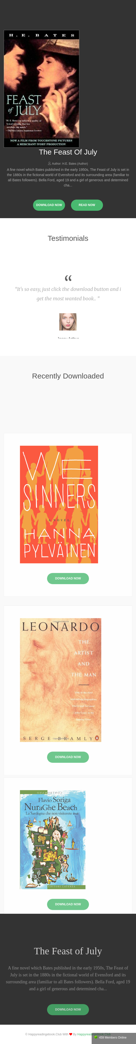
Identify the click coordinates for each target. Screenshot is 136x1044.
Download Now (68, 634)
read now (87, 205)
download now (49, 205)
